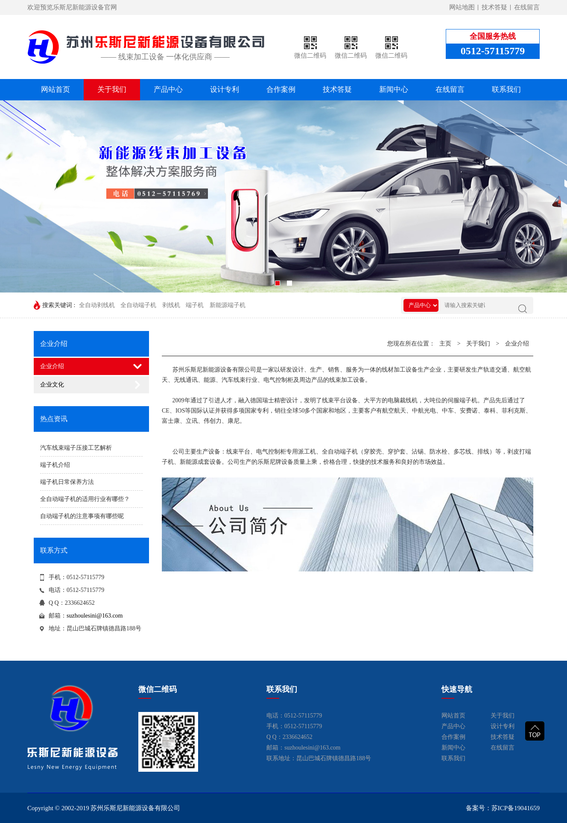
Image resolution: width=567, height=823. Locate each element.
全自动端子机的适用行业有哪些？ (85, 499)
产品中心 (168, 89)
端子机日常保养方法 (67, 482)
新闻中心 (393, 89)
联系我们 (506, 89)
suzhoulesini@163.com (95, 615)
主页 (445, 343)
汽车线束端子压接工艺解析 (76, 448)
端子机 (195, 305)
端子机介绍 (55, 465)
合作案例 (280, 89)
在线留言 (527, 7)
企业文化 (52, 384)
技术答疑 (494, 7)
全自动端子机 (138, 305)
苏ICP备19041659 (515, 808)
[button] (277, 283)
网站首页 (55, 89)
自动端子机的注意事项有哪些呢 (82, 516)
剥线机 (171, 305)
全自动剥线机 (97, 305)
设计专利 (224, 89)
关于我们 (111, 89)
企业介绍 (52, 366)
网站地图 (462, 7)
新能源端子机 (228, 305)
